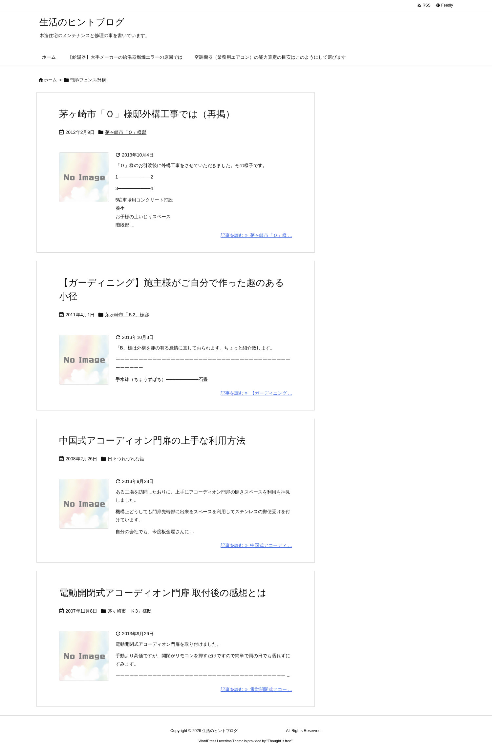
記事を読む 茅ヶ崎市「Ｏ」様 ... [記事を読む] (256, 235)
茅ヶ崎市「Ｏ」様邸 (125, 132)
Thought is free (279, 741)
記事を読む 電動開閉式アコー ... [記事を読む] (256, 689)
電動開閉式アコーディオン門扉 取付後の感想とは (163, 593)
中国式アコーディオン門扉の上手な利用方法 (152, 440)
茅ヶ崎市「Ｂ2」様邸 (127, 314)
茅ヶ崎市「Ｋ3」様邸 (130, 611)
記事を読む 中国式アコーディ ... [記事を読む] (256, 545)
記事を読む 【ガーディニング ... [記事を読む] (256, 393)
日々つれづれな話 (126, 458)
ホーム (50, 79)
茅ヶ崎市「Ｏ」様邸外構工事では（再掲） (147, 114)
